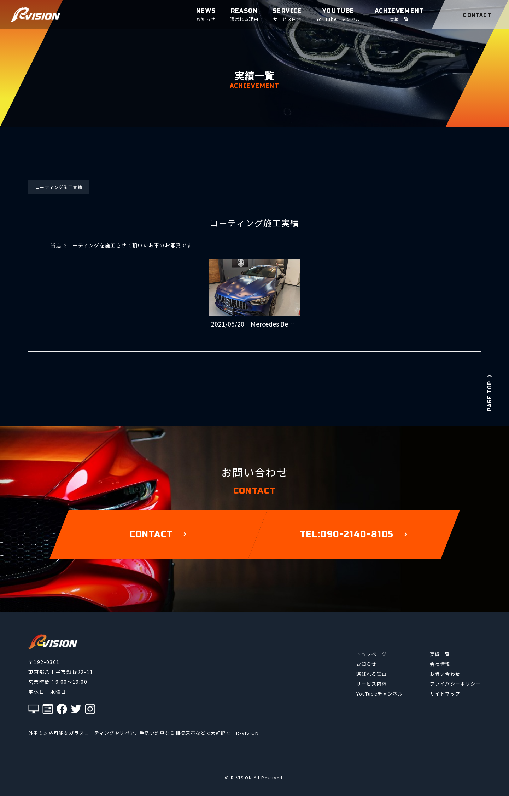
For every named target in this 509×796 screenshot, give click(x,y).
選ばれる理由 (371, 673)
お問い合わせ (445, 673)
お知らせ (366, 664)
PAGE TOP (490, 392)
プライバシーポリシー (455, 683)
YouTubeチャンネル (379, 693)
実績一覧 (440, 654)
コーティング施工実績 (58, 187)
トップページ (371, 654)
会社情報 (440, 664)
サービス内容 (371, 683)
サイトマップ (445, 693)
